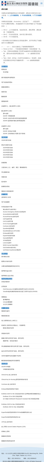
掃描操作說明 (5, 333)
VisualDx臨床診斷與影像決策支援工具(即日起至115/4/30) (20, 291)
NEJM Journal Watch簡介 (10, 245)
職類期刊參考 (5, 311)
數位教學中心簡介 (6, 111)
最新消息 (4, 92)
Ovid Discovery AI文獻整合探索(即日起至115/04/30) (18, 289)
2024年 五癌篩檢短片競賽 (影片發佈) (14, 133)
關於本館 (4, 66)
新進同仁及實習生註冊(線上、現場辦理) (13, 325)
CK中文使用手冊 (8, 221)
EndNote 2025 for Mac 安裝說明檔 (13, 407)
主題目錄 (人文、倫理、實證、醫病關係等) (14, 167)
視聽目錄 (4, 177)
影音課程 (4, 363)
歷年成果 (5, 113)
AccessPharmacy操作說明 (11, 216)
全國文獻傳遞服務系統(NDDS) (10, 266)
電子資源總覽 (5, 202)
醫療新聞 (4, 96)
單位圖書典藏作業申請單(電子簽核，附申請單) (15, 346)
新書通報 (4, 162)
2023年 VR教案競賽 (9, 116)
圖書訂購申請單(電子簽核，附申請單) (12, 338)
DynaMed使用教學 (8, 228)
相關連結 (4, 297)
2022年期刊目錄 (8, 155)
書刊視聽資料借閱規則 (8, 77)
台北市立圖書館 (7, 304)
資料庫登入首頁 (6, 197)
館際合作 (4, 253)
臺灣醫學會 (6, 299)
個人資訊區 (5, 308)
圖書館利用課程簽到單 (8, 441)
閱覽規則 (4, 69)
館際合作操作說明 (6, 261)
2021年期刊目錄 (8, 157)
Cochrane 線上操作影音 (8, 384)
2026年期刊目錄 (6, 140)
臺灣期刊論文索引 (6, 271)
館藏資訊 (4, 137)
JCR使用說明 (7, 240)
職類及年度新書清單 (7, 191)
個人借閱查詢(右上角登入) (9, 320)
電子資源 (4, 194)
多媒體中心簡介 (6, 126)
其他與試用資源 (6, 279)
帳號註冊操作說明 (8, 328)
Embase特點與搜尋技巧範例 (9, 389)
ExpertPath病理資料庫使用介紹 (10, 417)
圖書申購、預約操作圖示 (10, 341)
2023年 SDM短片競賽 (9, 131)
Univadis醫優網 (7, 302)
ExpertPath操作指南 (9, 235)
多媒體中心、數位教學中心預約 (10, 106)
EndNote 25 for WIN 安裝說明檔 (12, 396)
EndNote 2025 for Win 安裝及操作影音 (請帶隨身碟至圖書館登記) (21, 394)
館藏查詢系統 (5, 186)
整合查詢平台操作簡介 (9, 209)
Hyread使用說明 (8, 238)
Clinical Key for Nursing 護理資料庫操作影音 (14, 379)
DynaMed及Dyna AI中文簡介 (11, 231)
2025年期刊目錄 (8, 147)
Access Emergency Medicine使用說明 (14, 212)
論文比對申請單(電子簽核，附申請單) (12, 351)
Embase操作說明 (8, 233)
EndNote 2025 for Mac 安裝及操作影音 (13, 404)
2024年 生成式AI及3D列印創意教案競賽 (15, 118)
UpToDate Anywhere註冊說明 (12, 250)
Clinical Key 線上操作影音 (9, 374)
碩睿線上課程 (5, 431)
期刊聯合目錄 (5, 256)
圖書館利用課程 (6, 436)
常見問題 (5, 72)
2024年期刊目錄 (8, 150)
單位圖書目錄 (5, 172)
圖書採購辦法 (5, 87)
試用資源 (4, 286)
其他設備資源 (5, 281)
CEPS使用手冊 (7, 219)
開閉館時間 (4, 101)
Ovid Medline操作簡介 (9, 247)
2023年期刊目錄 (8, 152)
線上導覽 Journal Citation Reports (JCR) (13, 426)
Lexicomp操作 (7, 243)
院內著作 (4, 181)
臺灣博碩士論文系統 (7, 275)
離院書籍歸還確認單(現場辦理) (10, 360)
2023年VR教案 (5, 366)
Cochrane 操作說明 (9, 226)
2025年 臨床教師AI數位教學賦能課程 (14, 120)
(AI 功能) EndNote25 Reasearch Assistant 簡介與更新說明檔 (21, 399)
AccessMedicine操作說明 (10, 214)
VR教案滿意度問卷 (8, 369)
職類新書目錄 (5, 316)
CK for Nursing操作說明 (10, 223)
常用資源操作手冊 (6, 207)
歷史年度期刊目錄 (6, 145)
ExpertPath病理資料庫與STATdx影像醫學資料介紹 (16, 412)
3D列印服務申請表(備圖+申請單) (11, 356)
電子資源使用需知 (6, 82)
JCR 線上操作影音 (7, 422)
